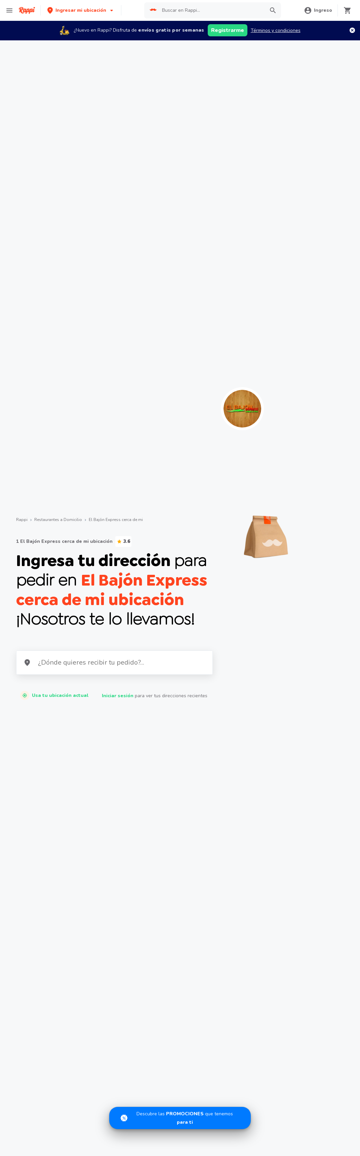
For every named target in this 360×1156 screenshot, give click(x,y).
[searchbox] (211, 10)
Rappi (22, 519)
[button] (81, 10)
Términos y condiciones (276, 30)
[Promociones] (180, 1118)
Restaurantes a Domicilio (58, 519)
